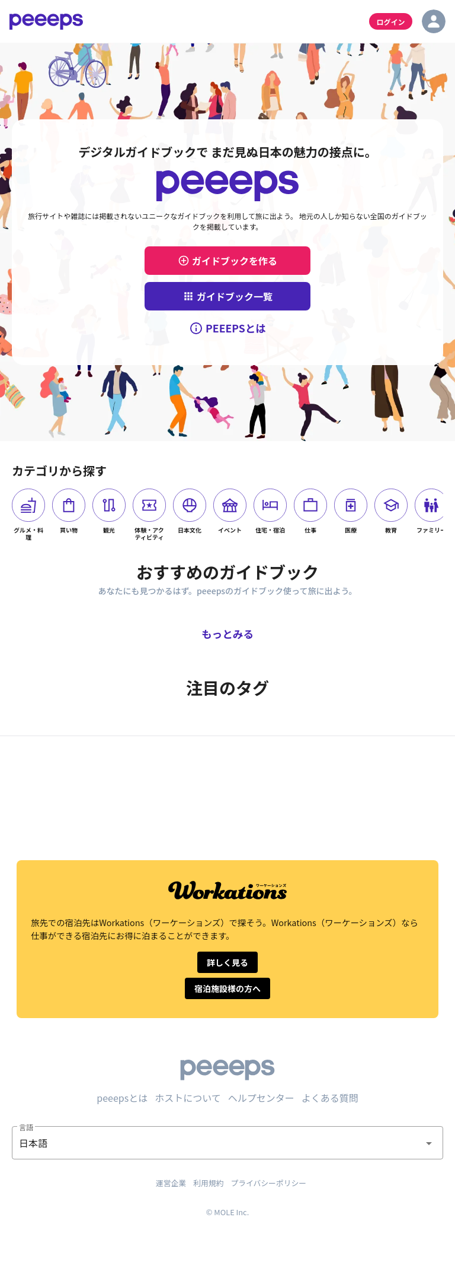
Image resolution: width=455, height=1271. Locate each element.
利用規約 (208, 1182)
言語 (26, 1127)
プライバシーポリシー (268, 1182)
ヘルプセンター (261, 1098)
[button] (227, 1142)
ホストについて (188, 1098)
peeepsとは (122, 1098)
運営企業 (171, 1182)
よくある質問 (330, 1098)
